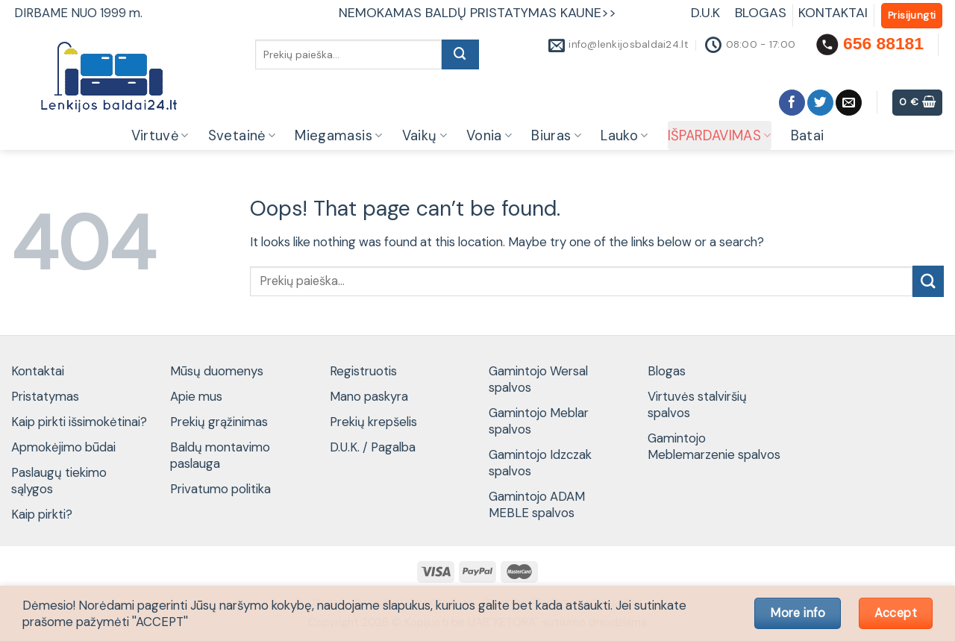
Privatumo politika (220, 489)
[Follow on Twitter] (820, 103)
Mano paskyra (369, 396)
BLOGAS (760, 13)
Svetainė (242, 136)
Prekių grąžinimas (219, 421)
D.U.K (707, 13)
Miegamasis (338, 136)
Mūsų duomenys (216, 371)
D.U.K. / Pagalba (373, 447)
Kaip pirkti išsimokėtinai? (79, 421)
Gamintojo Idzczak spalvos (540, 462)
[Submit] (460, 54)
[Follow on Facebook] (792, 103)
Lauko (624, 136)
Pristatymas (45, 396)
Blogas (667, 371)
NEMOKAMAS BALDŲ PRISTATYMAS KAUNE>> (477, 13)
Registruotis (363, 371)
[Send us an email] (849, 103)
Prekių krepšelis (373, 421)
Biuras (556, 136)
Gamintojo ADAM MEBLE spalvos (537, 504)
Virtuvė (160, 136)
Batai (807, 136)
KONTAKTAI (833, 13)
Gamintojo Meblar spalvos (539, 420)
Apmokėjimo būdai (63, 447)
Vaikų (424, 136)
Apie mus (196, 396)
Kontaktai (37, 371)
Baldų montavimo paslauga (220, 455)
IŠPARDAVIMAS (719, 136)
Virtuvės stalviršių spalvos (697, 404)
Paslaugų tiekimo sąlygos (59, 480)
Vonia (489, 136)
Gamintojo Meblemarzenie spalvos (714, 446)
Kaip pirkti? (41, 514)
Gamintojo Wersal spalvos (538, 379)
